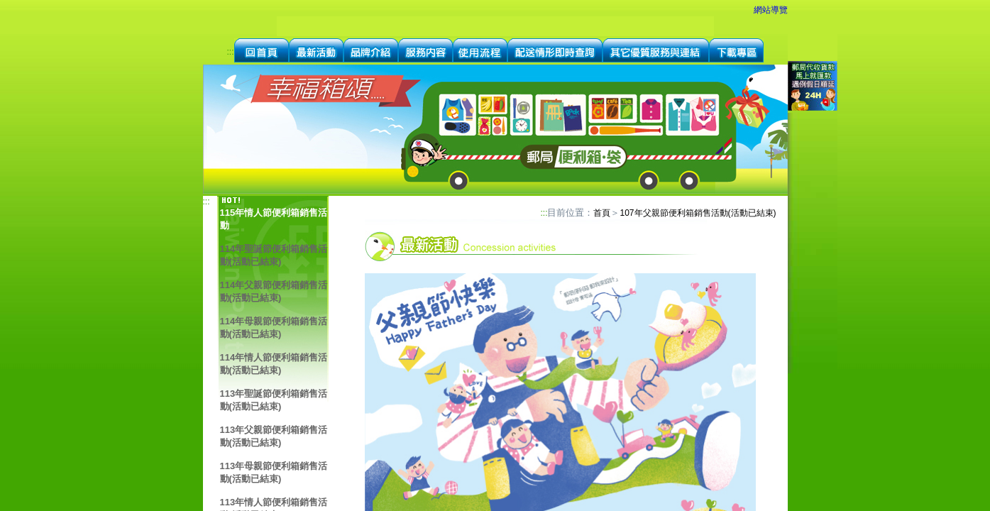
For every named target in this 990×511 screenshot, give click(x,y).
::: (229, 52)
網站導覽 (771, 10)
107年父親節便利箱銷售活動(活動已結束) (698, 213)
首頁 (601, 213)
